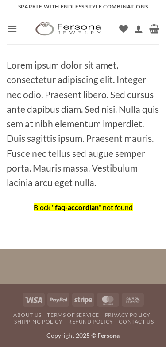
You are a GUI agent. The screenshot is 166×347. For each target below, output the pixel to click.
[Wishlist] (123, 28)
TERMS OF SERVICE (73, 315)
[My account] (138, 28)
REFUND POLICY (90, 321)
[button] (12, 28)
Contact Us (136, 321)
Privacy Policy (128, 315)
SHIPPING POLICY (38, 321)
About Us (27, 315)
